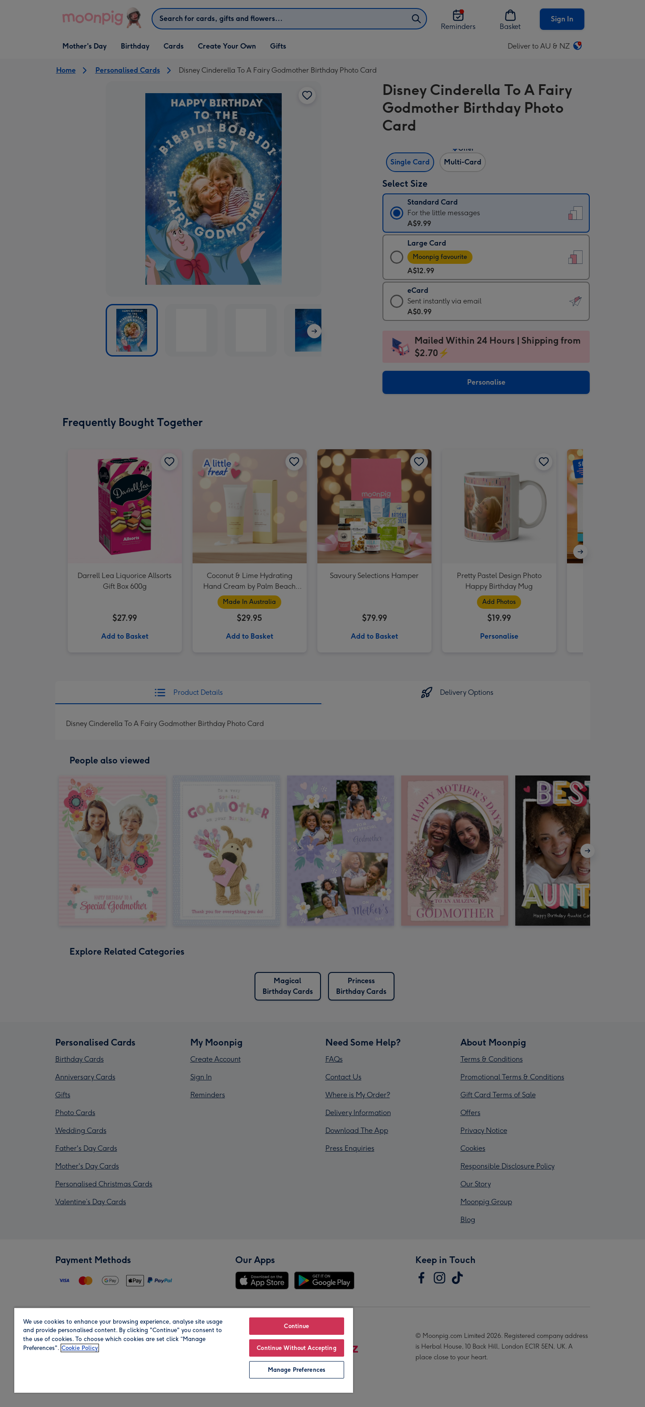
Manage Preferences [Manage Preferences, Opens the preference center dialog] (296, 1369)
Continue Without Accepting (296, 1348)
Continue (296, 1326)
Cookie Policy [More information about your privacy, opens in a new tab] (80, 1348)
